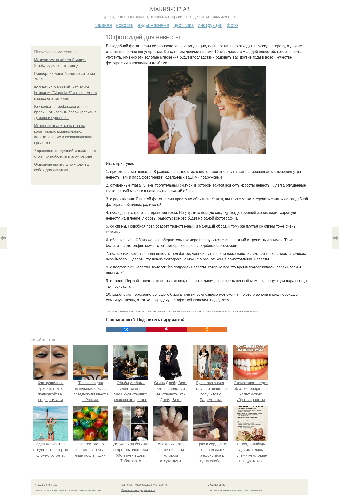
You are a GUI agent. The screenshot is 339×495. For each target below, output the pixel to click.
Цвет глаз (184, 25)
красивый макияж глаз (216, 311)
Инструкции (210, 25)
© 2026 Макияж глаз (46, 484)
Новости (124, 25)
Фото (232, 25)
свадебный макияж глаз (156, 311)
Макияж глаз (169, 9)
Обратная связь (216, 484)
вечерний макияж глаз (245, 311)
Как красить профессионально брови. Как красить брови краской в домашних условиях (65, 112)
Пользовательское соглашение (151, 484)
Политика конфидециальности (138, 490)
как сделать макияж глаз (187, 311)
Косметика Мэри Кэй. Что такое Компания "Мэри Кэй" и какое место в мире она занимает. (65, 92)
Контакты (126, 484)
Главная (103, 25)
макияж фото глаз (130, 311)
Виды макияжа (153, 25)
